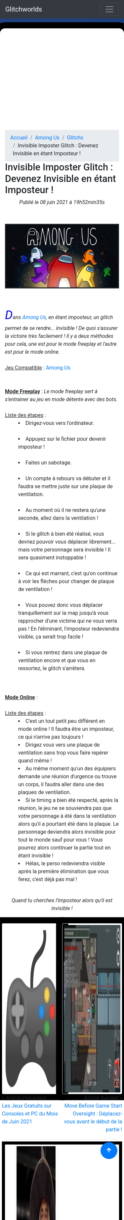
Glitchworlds (23, 9)
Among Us (47, 137)
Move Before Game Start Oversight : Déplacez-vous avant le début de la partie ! (93, 1118)
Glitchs (75, 137)
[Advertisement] (62, 79)
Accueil (18, 137)
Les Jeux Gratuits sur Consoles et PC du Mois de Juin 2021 (30, 1114)
